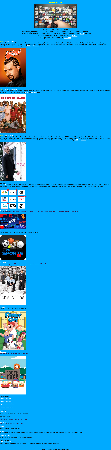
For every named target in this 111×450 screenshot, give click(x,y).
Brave (82, 34)
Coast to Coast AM (5, 441)
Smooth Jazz (3, 426)
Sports (2, 231)
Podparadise (3, 411)
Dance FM (3, 422)
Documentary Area (5, 398)
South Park (3, 352)
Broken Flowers (8, 135)
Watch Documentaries (6, 407)
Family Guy (3, 307)
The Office (3, 262)
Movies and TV (4, 210)
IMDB (29, 46)
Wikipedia (36, 46)
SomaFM (2, 431)
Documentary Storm (6, 401)
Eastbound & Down (9, 41)
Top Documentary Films (7, 404)
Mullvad (74, 36)
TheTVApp (3, 184)
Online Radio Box (5, 435)
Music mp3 (3, 417)
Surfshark (67, 38)
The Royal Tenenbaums (10, 89)
